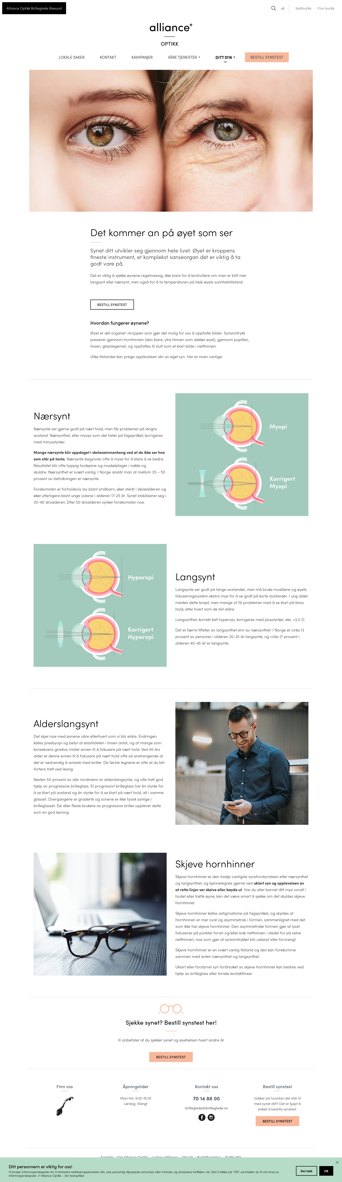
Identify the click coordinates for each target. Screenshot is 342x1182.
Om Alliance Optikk (132, 1157)
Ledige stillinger (165, 1157)
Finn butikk (326, 8)
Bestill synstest (112, 304)
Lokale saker (72, 57)
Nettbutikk (303, 8)
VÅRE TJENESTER (182, 57)
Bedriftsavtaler (209, 1157)
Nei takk (306, 1171)
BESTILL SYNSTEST (266, 57)
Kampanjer (142, 57)
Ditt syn (223, 57)
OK (326, 1171)
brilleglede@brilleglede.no (206, 1108)
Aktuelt (187, 1157)
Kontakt (108, 57)
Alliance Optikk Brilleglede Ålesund (34, 8)
